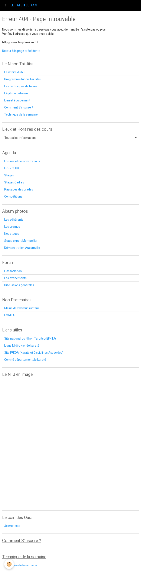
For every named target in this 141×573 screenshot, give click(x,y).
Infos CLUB (11, 168)
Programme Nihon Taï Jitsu (22, 79)
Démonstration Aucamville (22, 247)
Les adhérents (13, 219)
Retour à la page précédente (21, 51)
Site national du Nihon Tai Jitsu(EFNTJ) (30, 338)
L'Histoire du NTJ (15, 72)
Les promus (12, 226)
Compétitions (13, 196)
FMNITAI (9, 315)
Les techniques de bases (20, 86)
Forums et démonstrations (22, 161)
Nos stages (11, 233)
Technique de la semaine (21, 114)
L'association (13, 271)
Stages (9, 175)
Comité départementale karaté (25, 359)
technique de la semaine (20, 565)
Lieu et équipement (17, 100)
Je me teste (12, 526)
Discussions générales (19, 285)
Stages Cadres (14, 182)
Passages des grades (18, 189)
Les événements (15, 278)
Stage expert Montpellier (20, 240)
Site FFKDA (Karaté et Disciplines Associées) (33, 352)
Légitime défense (16, 93)
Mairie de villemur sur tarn (21, 308)
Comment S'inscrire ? (18, 107)
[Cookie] (9, 564)
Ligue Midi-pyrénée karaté (21, 345)
